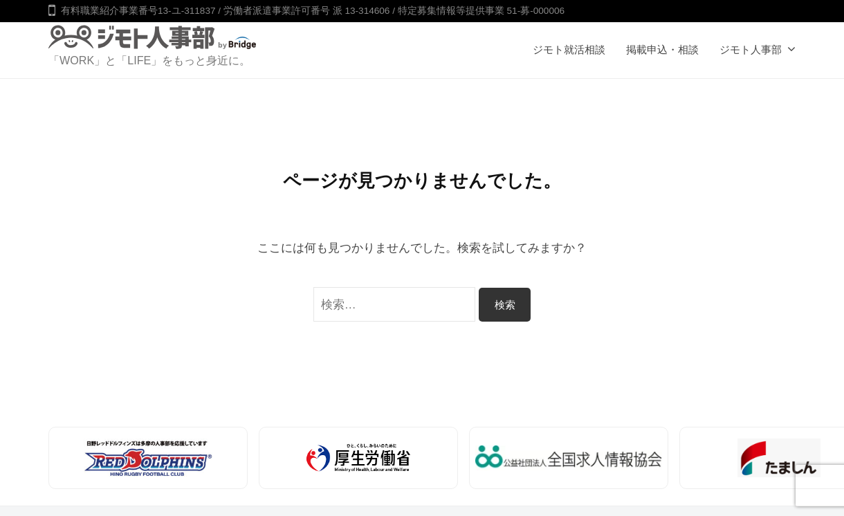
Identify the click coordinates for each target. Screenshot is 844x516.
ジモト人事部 (750, 49)
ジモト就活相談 (569, 49)
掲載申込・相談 (662, 49)
